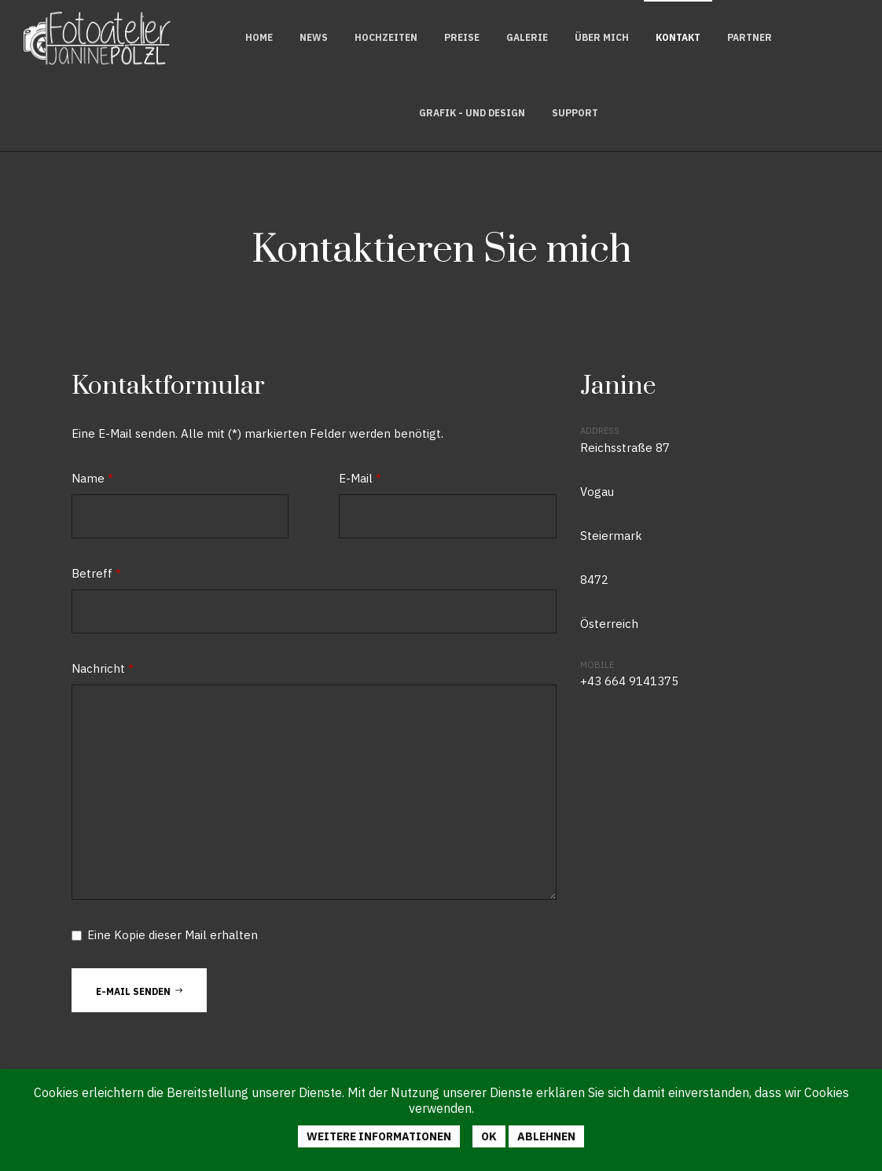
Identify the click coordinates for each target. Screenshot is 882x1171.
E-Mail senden (139, 990)
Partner (749, 37)
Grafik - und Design (472, 113)
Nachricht (103, 668)
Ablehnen (546, 1136)
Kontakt (678, 37)
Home (259, 37)
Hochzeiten (386, 37)
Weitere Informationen (379, 1136)
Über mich (602, 37)
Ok (489, 1136)
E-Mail (360, 478)
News (314, 37)
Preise (462, 37)
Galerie (527, 37)
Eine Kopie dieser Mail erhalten (172, 934)
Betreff (96, 573)
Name (92, 478)
